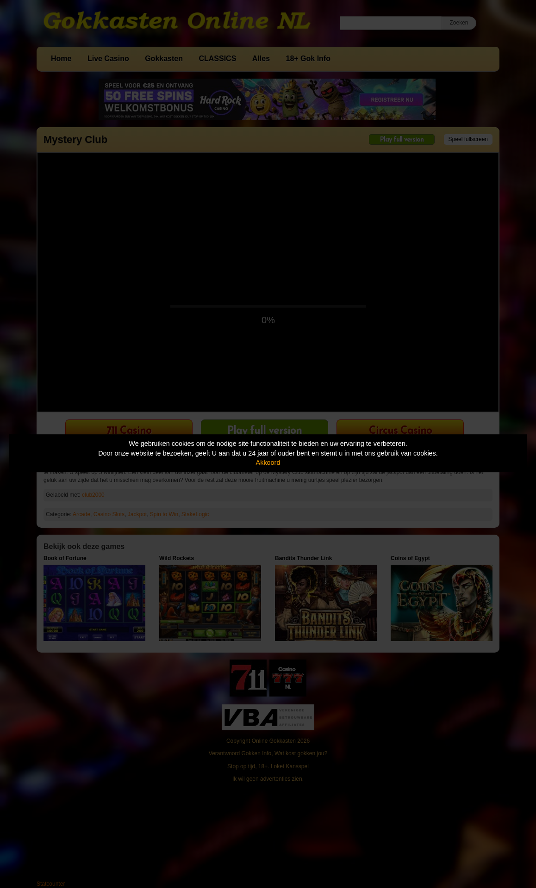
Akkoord (268, 462)
